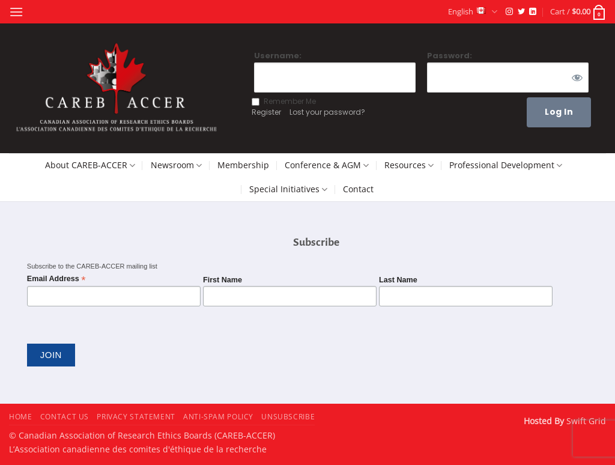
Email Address (56, 279)
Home (20, 417)
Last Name (398, 280)
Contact (358, 189)
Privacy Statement (136, 417)
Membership (243, 165)
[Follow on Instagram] (509, 12)
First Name (222, 280)
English (472, 11)
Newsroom (176, 165)
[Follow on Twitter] (521, 12)
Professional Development (505, 165)
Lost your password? (327, 112)
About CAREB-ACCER (90, 165)
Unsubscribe (288, 417)
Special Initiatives (288, 189)
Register (266, 112)
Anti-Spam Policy (218, 417)
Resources (409, 165)
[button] (16, 11)
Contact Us (64, 417)
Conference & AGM (327, 165)
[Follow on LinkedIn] (532, 12)
